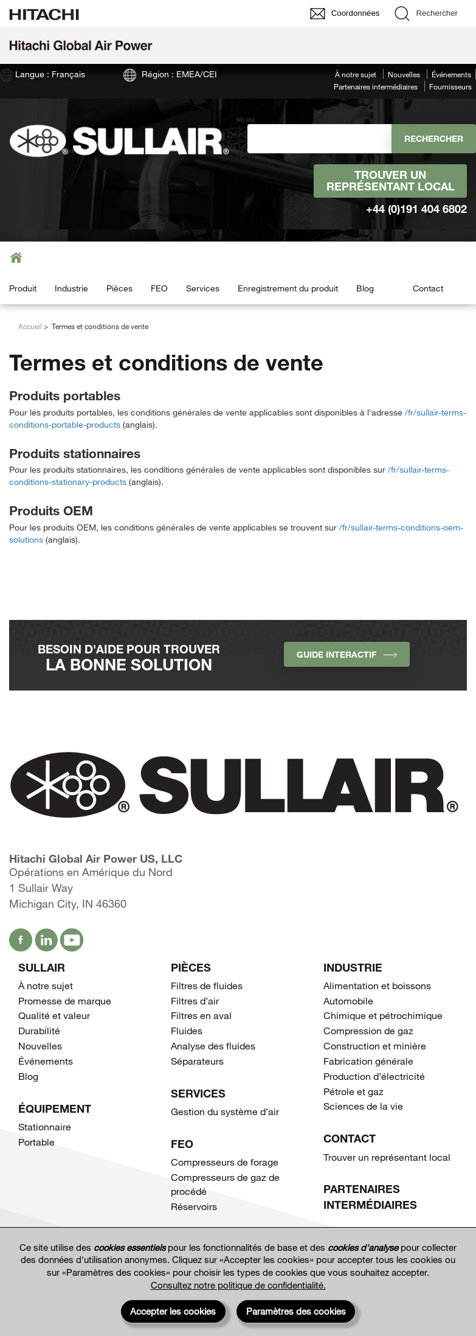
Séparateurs (197, 1060)
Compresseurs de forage (224, 1161)
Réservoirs (194, 1206)
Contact (428, 288)
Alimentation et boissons (377, 985)
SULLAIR (41, 967)
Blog (365, 288)
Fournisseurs (450, 86)
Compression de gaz (368, 1030)
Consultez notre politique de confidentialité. (238, 1284)
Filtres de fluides (207, 985)
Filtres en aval (201, 1015)
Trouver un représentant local (390, 180)
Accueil (30, 326)
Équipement (54, 1108)
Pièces (119, 288)
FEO (159, 288)
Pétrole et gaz (353, 1091)
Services (202, 288)
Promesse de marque (64, 1000)
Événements (451, 74)
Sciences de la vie (363, 1106)
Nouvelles (404, 74)
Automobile (348, 1000)
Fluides (186, 1030)
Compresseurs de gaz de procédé (225, 1184)
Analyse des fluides (213, 1045)
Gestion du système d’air (225, 1111)
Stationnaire (44, 1126)
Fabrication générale (368, 1060)
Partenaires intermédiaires (376, 86)
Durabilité (39, 1030)
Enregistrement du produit (288, 288)
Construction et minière (374, 1045)
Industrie (71, 288)
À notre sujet (355, 74)
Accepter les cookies (173, 1311)
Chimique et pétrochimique (383, 1015)
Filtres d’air (195, 1000)
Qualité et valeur (54, 1015)
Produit (22, 288)
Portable (36, 1141)
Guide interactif (347, 654)
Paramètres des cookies (296, 1311)
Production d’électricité (374, 1076)
